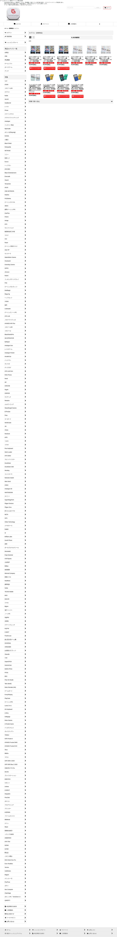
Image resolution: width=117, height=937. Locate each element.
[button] (99, 24)
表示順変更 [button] (75, 37)
